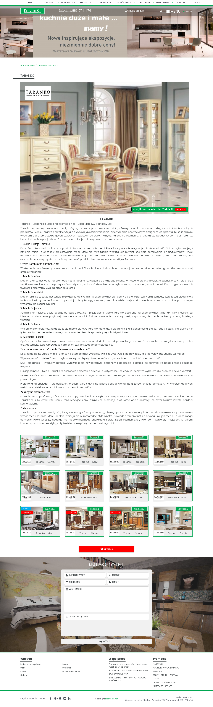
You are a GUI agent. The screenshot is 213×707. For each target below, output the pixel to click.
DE (190, 12)
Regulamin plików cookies (32, 698)
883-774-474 (81, 10)
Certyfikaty (143, 3)
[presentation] (109, 627)
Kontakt (181, 3)
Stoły (22, 668)
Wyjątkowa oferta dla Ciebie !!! (159, 209)
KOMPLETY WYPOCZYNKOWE (166, 668)
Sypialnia (66, 668)
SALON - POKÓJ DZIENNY (164, 682)
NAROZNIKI (158, 664)
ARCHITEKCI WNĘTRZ (118, 674)
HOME (197, 3)
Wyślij (106, 641)
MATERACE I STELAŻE (162, 686)
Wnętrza (48, 3)
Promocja (106, 3)
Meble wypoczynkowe (30, 664)
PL (184, 12)
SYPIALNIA (157, 672)
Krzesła (23, 672)
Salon (65, 664)
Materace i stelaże (71, 672)
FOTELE (156, 679)
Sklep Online (162, 3)
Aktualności (67, 3)
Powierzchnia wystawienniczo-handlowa (128, 671)
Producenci (86, 3)
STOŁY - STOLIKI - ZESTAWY (165, 675)
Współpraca (124, 3)
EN (187, 12)
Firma (29, 3)
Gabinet (24, 675)
